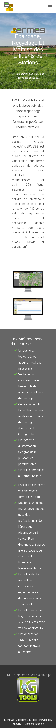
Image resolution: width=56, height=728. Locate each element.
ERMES (8, 719)
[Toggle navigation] (50, 6)
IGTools (33, 719)
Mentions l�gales (34, 723)
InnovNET (17, 723)
